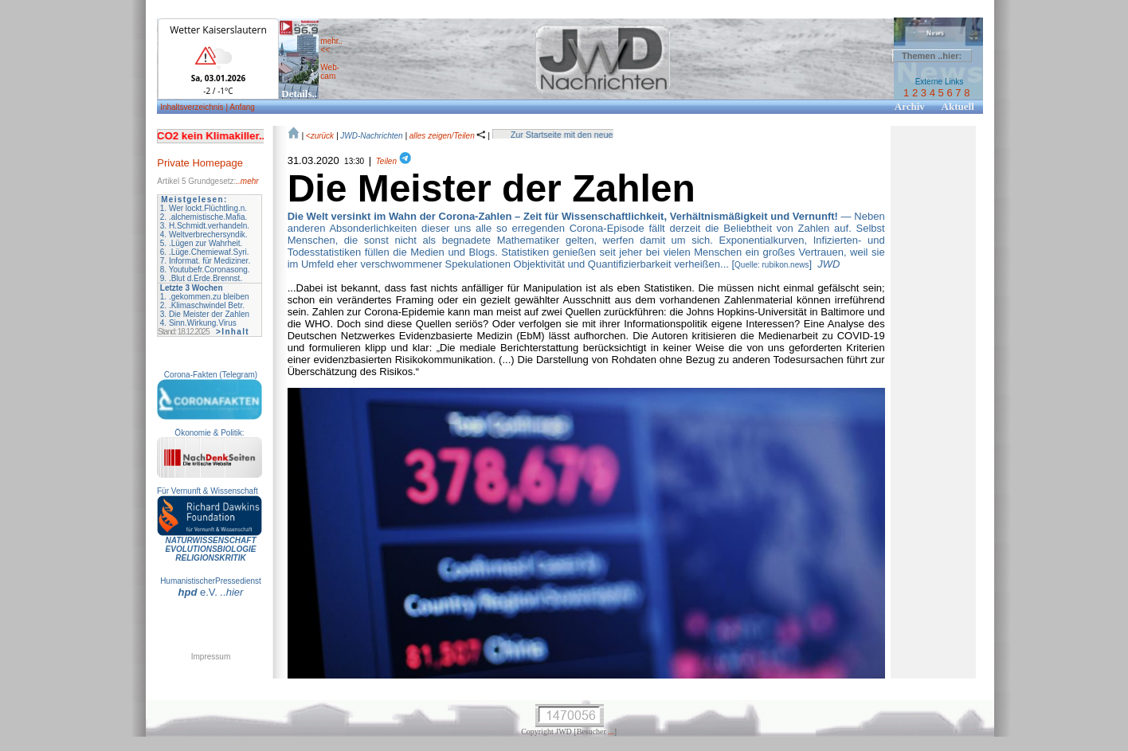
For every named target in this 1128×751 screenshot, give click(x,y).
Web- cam (329, 71)
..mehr (247, 181)
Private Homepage (200, 163)
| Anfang (240, 107)
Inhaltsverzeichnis (192, 107)
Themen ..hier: (932, 56)
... (611, 731)
